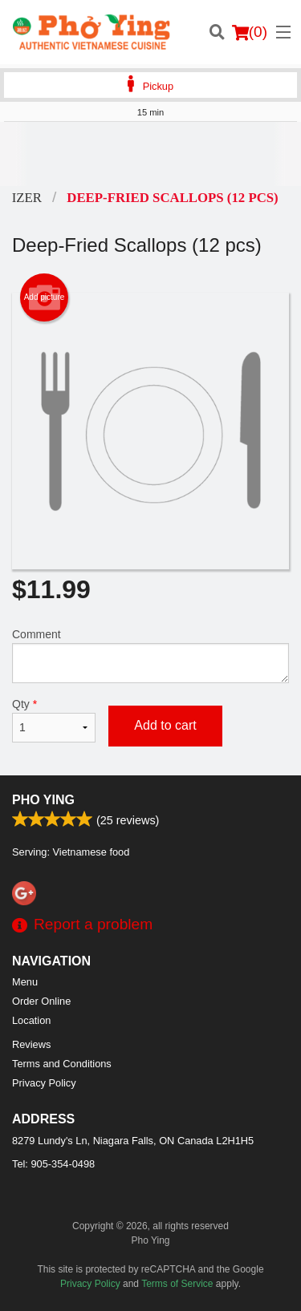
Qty (54, 720)
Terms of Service (177, 1283)
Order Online (41, 1001)
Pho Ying (43, 800)
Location (31, 1020)
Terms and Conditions (62, 1064)
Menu (25, 982)
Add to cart (165, 725)
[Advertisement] (150, 154)
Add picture (44, 297)
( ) (249, 32)
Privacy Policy (44, 1083)
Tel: (53, 1164)
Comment (150, 655)
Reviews (31, 1044)
